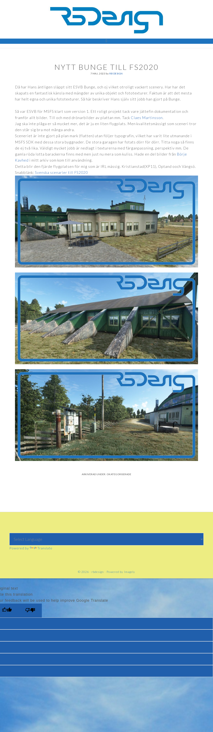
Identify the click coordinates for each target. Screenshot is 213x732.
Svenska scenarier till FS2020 (61, 172)
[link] (147, 117)
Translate (41, 548)
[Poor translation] (30, 611)
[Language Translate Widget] (106, 539)
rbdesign (106, 19)
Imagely (129, 572)
